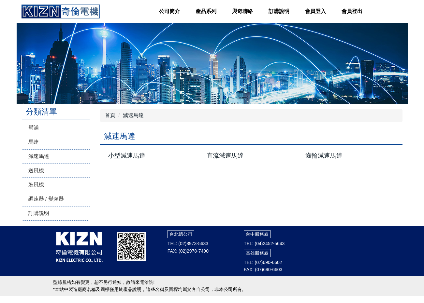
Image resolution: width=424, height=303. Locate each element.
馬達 (33, 142)
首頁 (110, 115)
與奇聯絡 (242, 11)
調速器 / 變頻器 (46, 199)
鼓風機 (36, 184)
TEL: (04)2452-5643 (264, 243)
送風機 (36, 170)
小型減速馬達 (126, 155)
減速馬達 (38, 156)
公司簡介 (169, 11)
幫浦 (33, 127)
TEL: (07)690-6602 (263, 262)
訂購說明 (279, 11)
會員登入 (315, 11)
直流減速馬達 (225, 155)
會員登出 (352, 11)
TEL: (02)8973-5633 (188, 243)
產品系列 (206, 11)
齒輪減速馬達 (324, 155)
